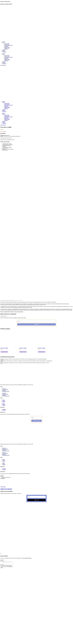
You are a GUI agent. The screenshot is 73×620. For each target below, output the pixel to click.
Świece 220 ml (6, 44)
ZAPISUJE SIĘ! (36, 420)
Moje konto (4, 51)
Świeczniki (6, 46)
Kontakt (3, 50)
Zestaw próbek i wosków (8, 45)
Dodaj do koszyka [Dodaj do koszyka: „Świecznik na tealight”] (4, 351)
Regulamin (4, 390)
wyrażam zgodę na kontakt (6, 477)
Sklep (3, 42)
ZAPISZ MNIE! (36, 324)
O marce (3, 41)
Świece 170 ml (6, 43)
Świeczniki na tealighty (11, 300)
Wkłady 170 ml (7, 47)
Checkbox (2, 476)
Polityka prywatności (5, 391)
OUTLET (6, 60)
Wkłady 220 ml (7, 48)
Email (1, 475)
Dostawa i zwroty (5, 389)
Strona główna (2, 300)
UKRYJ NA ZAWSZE (6, 488)
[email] (36, 321)
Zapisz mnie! (36, 499)
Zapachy (3, 61)
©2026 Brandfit (3, 486)
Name (1, 559)
